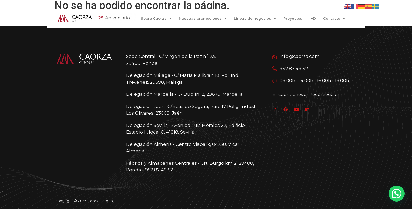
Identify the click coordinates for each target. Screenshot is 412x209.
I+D (313, 18)
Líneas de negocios (255, 18)
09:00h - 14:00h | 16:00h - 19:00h (310, 80)
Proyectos (292, 18)
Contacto (334, 18)
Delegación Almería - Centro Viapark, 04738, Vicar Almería (182, 148)
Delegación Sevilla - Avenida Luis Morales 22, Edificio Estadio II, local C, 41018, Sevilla (185, 129)
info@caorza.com (296, 56)
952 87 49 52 (290, 68)
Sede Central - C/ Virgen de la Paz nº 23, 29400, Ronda (171, 60)
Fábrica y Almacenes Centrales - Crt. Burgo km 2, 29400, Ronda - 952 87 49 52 (190, 166)
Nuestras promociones (202, 18)
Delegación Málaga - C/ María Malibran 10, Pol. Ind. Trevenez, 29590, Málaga (182, 79)
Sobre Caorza (156, 18)
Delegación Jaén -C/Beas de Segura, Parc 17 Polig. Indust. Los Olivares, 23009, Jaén (191, 110)
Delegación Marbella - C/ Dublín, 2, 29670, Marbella (184, 94)
